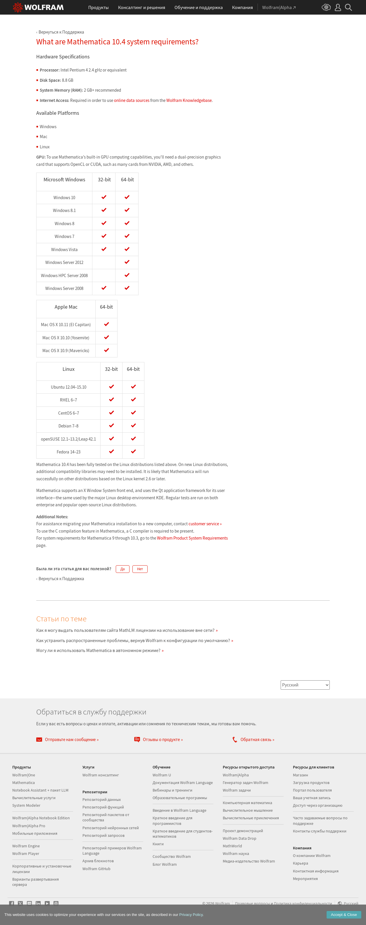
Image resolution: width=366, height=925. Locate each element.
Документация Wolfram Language (183, 782)
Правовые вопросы (252, 903)
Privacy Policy (191, 914)
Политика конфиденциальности (303, 903)
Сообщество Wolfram (172, 856)
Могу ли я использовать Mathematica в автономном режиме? (98, 650)
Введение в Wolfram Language (179, 810)
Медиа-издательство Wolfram (249, 861)
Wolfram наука (236, 853)
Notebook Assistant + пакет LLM (40, 790)
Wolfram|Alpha (236, 775)
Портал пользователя (312, 790)
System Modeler (26, 805)
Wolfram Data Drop (239, 838)
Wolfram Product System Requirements (192, 538)
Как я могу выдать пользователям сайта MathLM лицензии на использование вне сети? (125, 630)
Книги (158, 843)
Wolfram (222, 903)
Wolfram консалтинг (100, 775)
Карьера (300, 863)
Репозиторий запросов (103, 835)
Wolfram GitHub (96, 868)
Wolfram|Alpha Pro (28, 825)
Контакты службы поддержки (319, 831)
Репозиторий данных (101, 799)
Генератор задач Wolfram (245, 782)
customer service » (205, 523)
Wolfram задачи (237, 790)
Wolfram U (162, 775)
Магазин (300, 775)
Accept (344, 914)
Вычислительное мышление (248, 810)
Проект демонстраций (243, 830)
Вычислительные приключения (251, 817)
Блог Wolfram (165, 864)
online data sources (131, 100)
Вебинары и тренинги (172, 790)
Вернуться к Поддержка (61, 32)
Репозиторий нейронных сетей (110, 827)
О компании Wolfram (312, 855)
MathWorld (232, 846)
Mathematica (23, 782)
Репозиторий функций (103, 807)
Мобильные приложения (34, 833)
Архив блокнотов (98, 860)
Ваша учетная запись (312, 797)
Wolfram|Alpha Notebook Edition (41, 817)
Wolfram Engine (26, 846)
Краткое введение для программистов (172, 820)
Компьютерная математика (247, 802)
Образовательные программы (180, 797)
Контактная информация (316, 871)
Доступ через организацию (317, 805)
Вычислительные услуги (34, 797)
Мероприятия (305, 878)
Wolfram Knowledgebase (189, 100)
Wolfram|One (23, 775)
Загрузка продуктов (311, 782)
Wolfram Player (25, 853)
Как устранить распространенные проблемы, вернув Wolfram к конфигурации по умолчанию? (133, 640)
